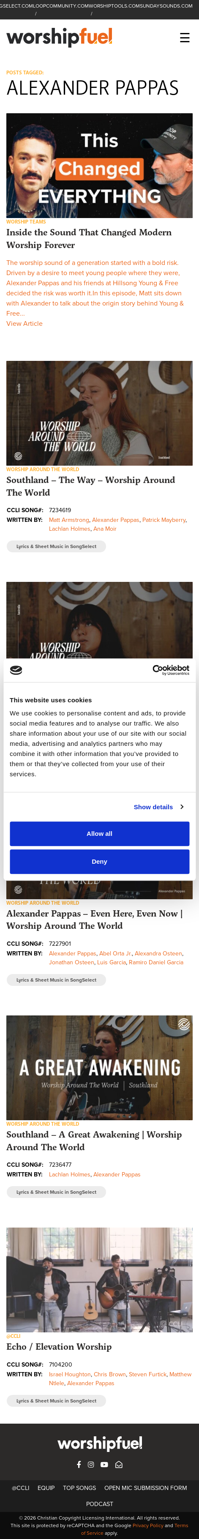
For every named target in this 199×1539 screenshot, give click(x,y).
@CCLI (20, 1488)
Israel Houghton (70, 1374)
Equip (46, 1488)
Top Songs (79, 1488)
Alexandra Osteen (158, 953)
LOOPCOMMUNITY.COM (61, 6)
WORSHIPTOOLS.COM (114, 6)
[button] (99, 165)
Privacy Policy (148, 1525)
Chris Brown (110, 1374)
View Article (24, 323)
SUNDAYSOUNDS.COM (166, 6)
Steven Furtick (147, 1374)
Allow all (99, 833)
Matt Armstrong (69, 520)
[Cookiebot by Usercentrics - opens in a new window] (152, 670)
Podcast (99, 1504)
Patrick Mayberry (163, 520)
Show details (153, 806)
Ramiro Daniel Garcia (156, 962)
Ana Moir (105, 528)
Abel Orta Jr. (115, 953)
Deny (99, 861)
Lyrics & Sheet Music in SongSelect (56, 546)
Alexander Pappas (115, 520)
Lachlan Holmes (69, 528)
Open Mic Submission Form (145, 1488)
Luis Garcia (111, 962)
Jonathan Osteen (71, 962)
